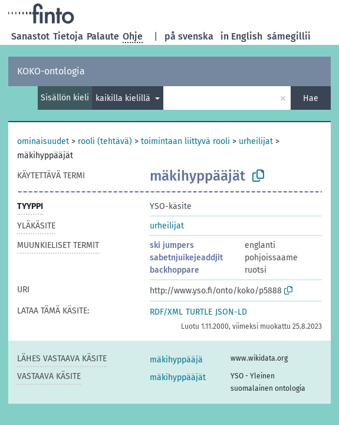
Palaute (103, 36)
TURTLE (199, 312)
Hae (310, 98)
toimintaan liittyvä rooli (185, 141)
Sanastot (30, 36)
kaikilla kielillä (124, 98)
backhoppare (174, 270)
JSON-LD (231, 312)
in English (241, 36)
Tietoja (68, 36)
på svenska (188, 36)
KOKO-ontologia (51, 71)
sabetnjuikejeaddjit (186, 258)
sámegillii (289, 36)
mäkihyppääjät (178, 377)
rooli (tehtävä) (105, 141)
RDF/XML (166, 312)
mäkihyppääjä (176, 360)
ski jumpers (172, 245)
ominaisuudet (43, 141)
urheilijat (256, 141)
